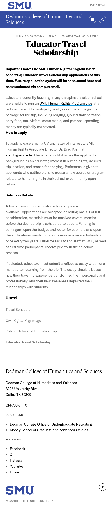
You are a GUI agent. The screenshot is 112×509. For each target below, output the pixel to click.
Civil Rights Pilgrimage (23, 320)
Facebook (17, 448)
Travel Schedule (18, 309)
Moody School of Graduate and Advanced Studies (49, 430)
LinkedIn (16, 472)
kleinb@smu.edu (19, 155)
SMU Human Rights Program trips (66, 103)
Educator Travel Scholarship (28, 342)
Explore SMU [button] (98, 5)
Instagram (17, 460)
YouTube (16, 466)
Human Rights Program (30, 36)
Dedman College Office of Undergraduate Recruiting (51, 424)
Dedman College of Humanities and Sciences (44, 19)
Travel (53, 36)
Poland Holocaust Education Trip (31, 331)
